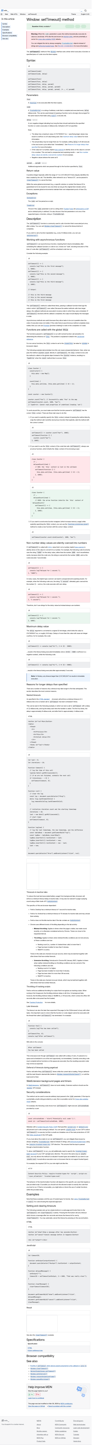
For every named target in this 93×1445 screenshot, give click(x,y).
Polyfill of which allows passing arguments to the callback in (58, 1366)
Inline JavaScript (35, 1135)
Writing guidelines (60, 1431)
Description (6, 27)
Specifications (7, 33)
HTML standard (44, 699)
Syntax (4, 24)
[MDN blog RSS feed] (16, 1435)
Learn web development (81, 1428)
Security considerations (66, 46)
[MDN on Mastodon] (12, 1435)
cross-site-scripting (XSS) (46, 39)
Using (82, 1199)
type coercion (59, 150)
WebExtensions (33, 1085)
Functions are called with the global (47, 329)
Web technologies (79, 1424)
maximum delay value (70, 137)
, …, (37, 163)
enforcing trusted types (46, 46)
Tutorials (76, 1434)
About (39, 1424)
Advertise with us (42, 1434)
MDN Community (60, 1424)
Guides (75, 1431)
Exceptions (32, 193)
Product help (41, 1441)
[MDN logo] (5, 1421)
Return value (33, 170)
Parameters (32, 95)
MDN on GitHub (60, 1438)
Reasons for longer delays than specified (47, 684)
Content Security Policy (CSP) (47, 1127)
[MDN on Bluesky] (6, 1435)
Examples (5, 30)
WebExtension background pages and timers (49, 1081)
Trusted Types (68, 209)
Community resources (62, 1428)
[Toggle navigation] (89, 10)
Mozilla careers (42, 1431)
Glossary (76, 1438)
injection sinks (68, 37)
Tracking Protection (36, 1002)
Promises (46, 325)
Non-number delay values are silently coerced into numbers (57, 543)
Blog (38, 1428)
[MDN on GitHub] (2, 1435)
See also (5, 39)
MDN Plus (40, 1438)
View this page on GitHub (36, 1406)
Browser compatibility (9, 36)
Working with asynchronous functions (46, 239)
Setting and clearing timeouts (41, 1206)
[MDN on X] (9, 1435)
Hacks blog (77, 1441)
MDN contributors (66, 1404)
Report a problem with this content (59, 1406)
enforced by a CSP (82, 209)
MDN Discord (59, 1434)
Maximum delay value (38, 626)
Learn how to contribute (36, 1398)
